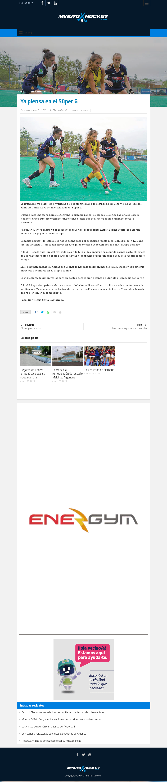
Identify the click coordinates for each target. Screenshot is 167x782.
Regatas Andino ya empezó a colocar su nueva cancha (32, 374)
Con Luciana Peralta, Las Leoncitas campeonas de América (54, 734)
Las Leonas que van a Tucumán (115, 326)
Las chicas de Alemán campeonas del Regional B (48, 727)
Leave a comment (80, 110)
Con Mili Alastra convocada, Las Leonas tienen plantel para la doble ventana (63, 712)
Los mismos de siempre (99, 370)
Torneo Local (43, 91)
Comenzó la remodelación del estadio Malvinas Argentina (67, 374)
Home (21, 91)
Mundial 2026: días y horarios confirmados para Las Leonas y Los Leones (62, 719)
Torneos (30, 91)
